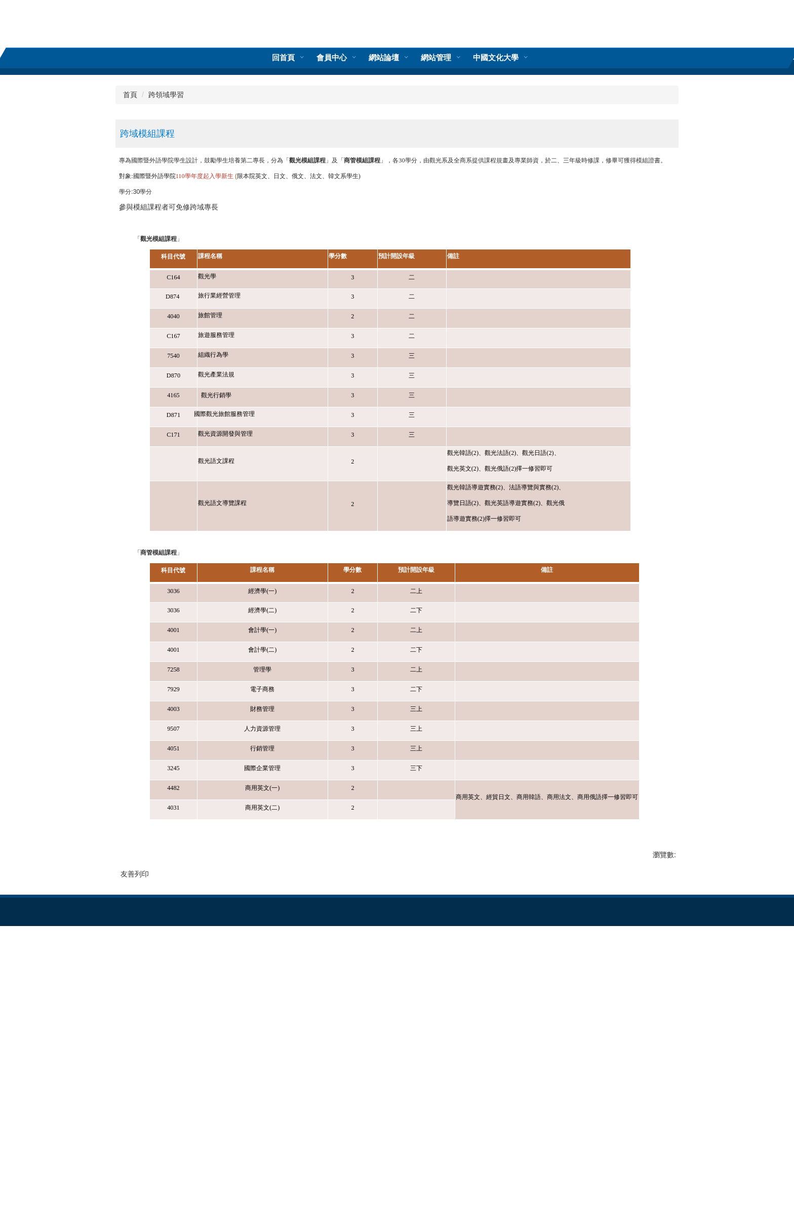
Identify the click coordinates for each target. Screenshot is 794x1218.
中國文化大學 (443, 57)
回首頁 (335, 57)
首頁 (130, 311)
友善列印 (135, 1090)
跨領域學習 (166, 311)
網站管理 (384, 57)
